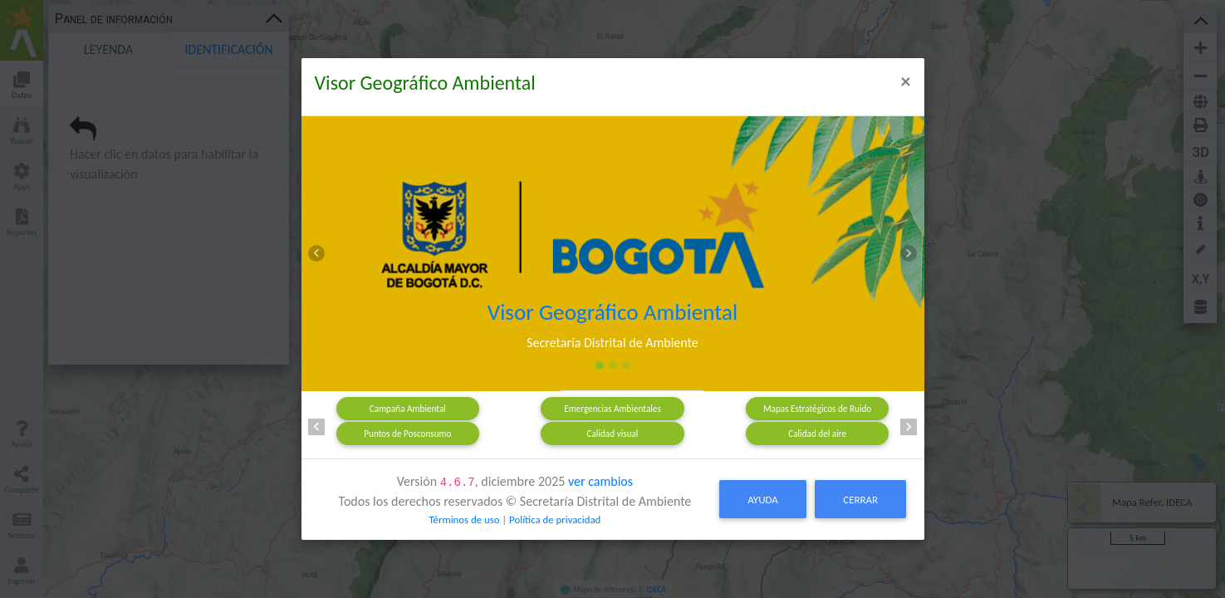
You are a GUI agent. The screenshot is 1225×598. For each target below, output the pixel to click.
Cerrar (860, 499)
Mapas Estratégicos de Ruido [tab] (817, 408)
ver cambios (600, 481)
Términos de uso (464, 519)
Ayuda (762, 499)
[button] (317, 253)
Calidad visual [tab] (613, 433)
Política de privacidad (554, 519)
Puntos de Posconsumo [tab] (407, 433)
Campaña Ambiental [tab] (408, 408)
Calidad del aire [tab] (817, 433)
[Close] (906, 81)
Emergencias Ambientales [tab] (612, 408)
